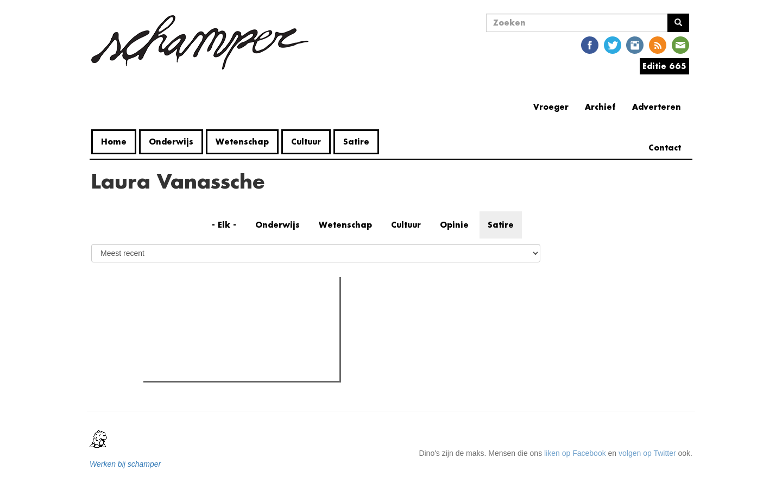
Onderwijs (171, 141)
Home (114, 141)
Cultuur (306, 141)
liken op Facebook (575, 453)
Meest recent (240, 309)
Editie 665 (664, 66)
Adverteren (656, 107)
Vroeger (551, 107)
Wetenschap (242, 141)
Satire (356, 141)
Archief (600, 107)
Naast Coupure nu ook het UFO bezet (228, 331)
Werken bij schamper (125, 464)
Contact (664, 147)
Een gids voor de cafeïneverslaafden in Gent (239, 369)
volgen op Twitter (647, 453)
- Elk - (224, 225)
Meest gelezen (178, 309)
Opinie (454, 225)
